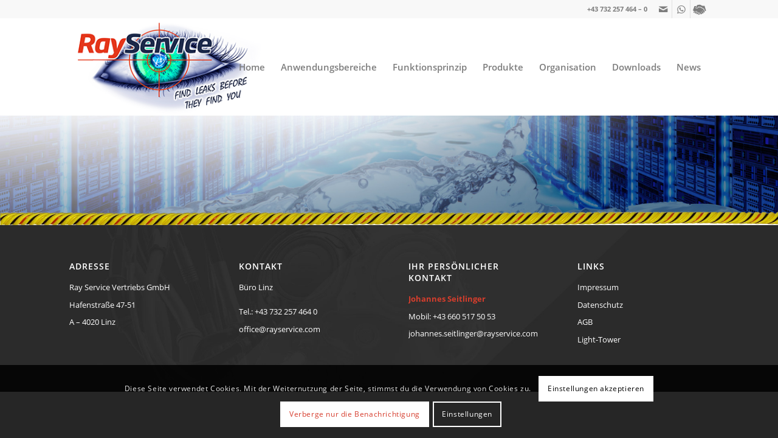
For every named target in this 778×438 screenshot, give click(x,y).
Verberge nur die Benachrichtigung (354, 414)
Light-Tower (599, 339)
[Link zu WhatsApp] (681, 9)
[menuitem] (252, 67)
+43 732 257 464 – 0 (617, 8)
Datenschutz (600, 304)
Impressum (598, 287)
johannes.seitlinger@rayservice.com (473, 333)
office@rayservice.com (279, 329)
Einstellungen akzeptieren (596, 388)
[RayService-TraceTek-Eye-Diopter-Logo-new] (166, 67)
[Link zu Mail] (663, 9)
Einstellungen (467, 414)
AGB (585, 321)
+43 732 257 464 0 (286, 311)
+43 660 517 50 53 (464, 316)
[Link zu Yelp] (699, 9)
